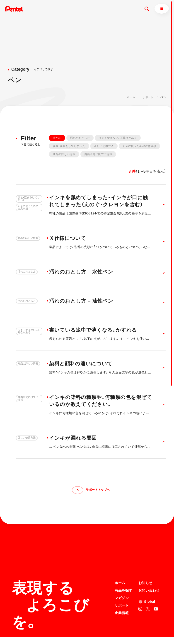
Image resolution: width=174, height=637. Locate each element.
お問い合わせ (149, 551)
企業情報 (122, 573)
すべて (57, 137)
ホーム (131, 97)
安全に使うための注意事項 (139, 146)
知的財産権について (127, 624)
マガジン (122, 558)
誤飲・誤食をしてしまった (69, 146)
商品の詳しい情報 (64, 154)
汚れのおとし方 (80, 137)
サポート (147, 97)
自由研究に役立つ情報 (98, 154)
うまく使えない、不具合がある (118, 137)
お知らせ (145, 543)
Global (149, 562)
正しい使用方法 (104, 146)
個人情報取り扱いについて (131, 618)
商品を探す (123, 551)
